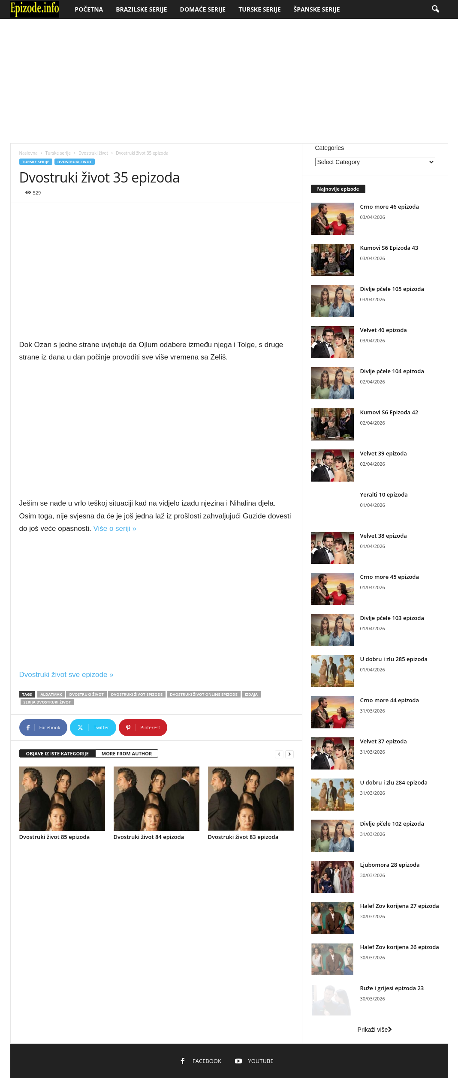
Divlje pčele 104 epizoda (392, 371)
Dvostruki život (93, 153)
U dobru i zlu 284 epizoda (394, 782)
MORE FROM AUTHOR (127, 753)
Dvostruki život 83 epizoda (243, 837)
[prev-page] (279, 753)
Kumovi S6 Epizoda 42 (389, 412)
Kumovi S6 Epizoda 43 (389, 248)
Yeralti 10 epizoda (384, 494)
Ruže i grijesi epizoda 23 (392, 988)
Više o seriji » (114, 528)
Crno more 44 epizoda (389, 700)
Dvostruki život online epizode (204, 694)
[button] (435, 9)
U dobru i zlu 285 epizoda (394, 659)
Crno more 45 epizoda (389, 577)
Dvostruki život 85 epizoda (54, 837)
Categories (329, 147)
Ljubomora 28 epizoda (390, 864)
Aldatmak (51, 694)
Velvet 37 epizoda (383, 741)
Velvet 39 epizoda (383, 453)
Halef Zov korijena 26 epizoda (399, 947)
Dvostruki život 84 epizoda (149, 837)
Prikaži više (375, 1029)
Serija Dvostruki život (47, 702)
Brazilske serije (141, 9)
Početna (89, 9)
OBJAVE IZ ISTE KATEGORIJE (57, 753)
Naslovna (28, 153)
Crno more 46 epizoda (389, 206)
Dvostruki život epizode (137, 694)
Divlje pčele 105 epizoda (392, 289)
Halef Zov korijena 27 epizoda (399, 906)
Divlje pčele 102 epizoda (392, 823)
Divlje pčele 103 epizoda (392, 618)
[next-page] (289, 753)
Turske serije (259, 9)
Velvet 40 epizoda (383, 330)
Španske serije (317, 9)
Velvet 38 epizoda (383, 535)
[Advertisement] (229, 81)
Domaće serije (203, 9)
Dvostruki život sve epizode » (66, 675)
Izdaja (251, 694)
